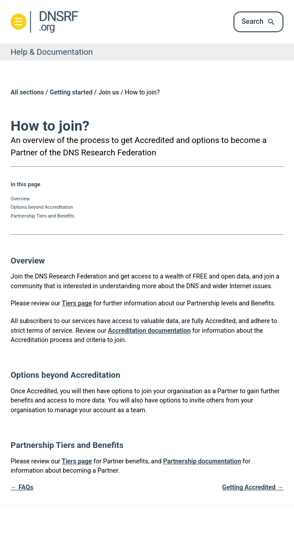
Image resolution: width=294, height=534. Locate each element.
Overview (20, 199)
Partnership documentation (202, 461)
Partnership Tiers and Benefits (42, 216)
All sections (27, 92)
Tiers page (77, 303)
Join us (108, 92)
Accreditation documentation (149, 331)
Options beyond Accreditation (42, 207)
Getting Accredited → (252, 487)
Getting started (71, 92)
